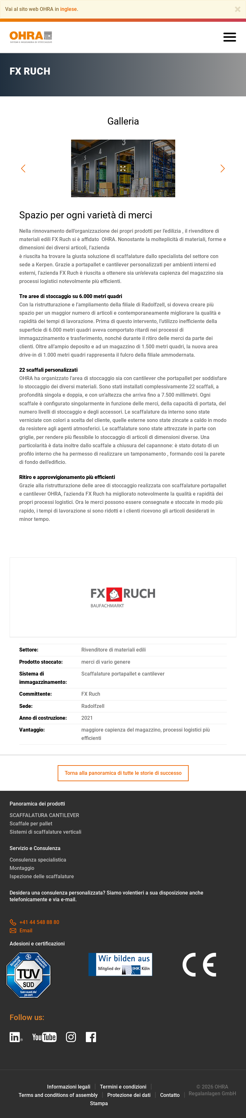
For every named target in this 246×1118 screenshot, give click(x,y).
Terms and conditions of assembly (58, 1095)
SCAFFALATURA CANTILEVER (44, 815)
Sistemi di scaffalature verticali (45, 832)
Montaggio (22, 868)
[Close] (237, 9)
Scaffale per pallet (31, 824)
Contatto (170, 1095)
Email (21, 930)
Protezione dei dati (129, 1095)
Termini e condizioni (123, 1087)
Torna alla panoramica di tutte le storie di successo (123, 773)
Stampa (99, 1103)
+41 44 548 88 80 (34, 922)
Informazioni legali (68, 1087)
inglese (68, 9)
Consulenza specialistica (38, 860)
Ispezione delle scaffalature (42, 876)
